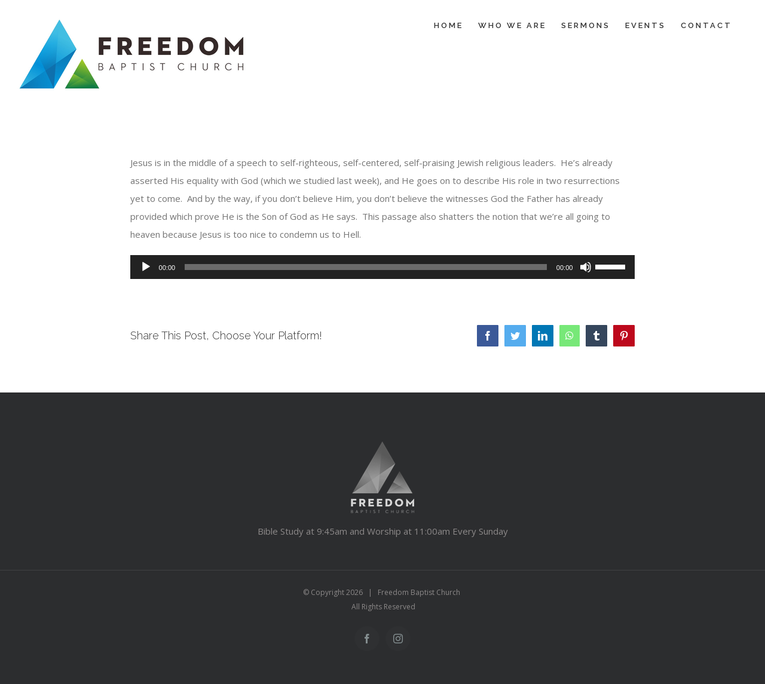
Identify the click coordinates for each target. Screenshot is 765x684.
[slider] (366, 267)
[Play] (146, 267)
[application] (382, 267)
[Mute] (586, 267)
